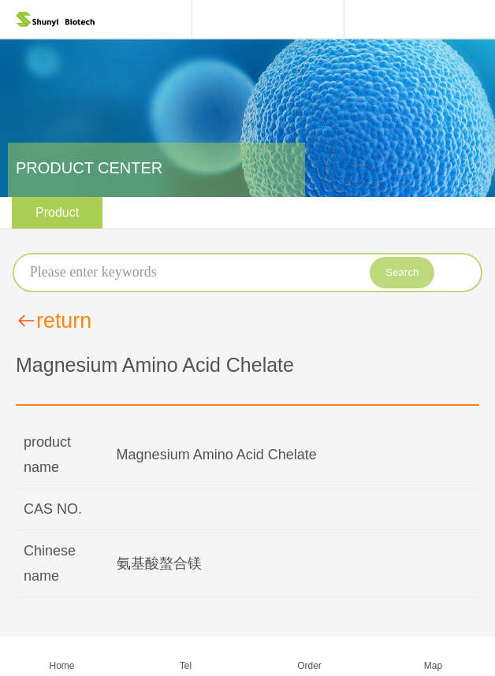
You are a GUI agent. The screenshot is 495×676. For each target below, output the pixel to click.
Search (402, 272)
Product (57, 212)
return (53, 320)
